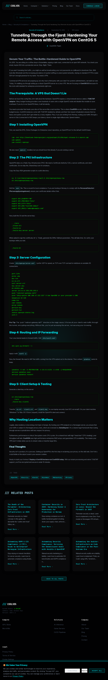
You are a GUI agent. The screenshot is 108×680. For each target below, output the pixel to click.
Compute (34, 6)
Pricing (54, 6)
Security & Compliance (21, 24)
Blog (61, 6)
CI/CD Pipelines (60, 632)
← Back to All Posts (54, 579)
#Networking (57, 477)
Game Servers (59, 628)
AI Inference (59, 625)
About (83, 625)
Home (26, 6)
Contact (84, 640)
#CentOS (35, 477)
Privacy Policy (18, 676)
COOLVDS (13, 6)
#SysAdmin (45, 477)
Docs (77, 6)
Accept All (97, 671)
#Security (24, 477)
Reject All (84, 670)
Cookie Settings (72, 670)
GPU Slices (6, 625)
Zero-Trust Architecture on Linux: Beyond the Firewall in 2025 (87, 507)
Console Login (92, 6)
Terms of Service (8, 656)
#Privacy (69, 477)
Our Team (69, 6)
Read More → (13, 529)
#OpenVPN (14, 477)
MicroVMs (6, 628)
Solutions (45, 6)
